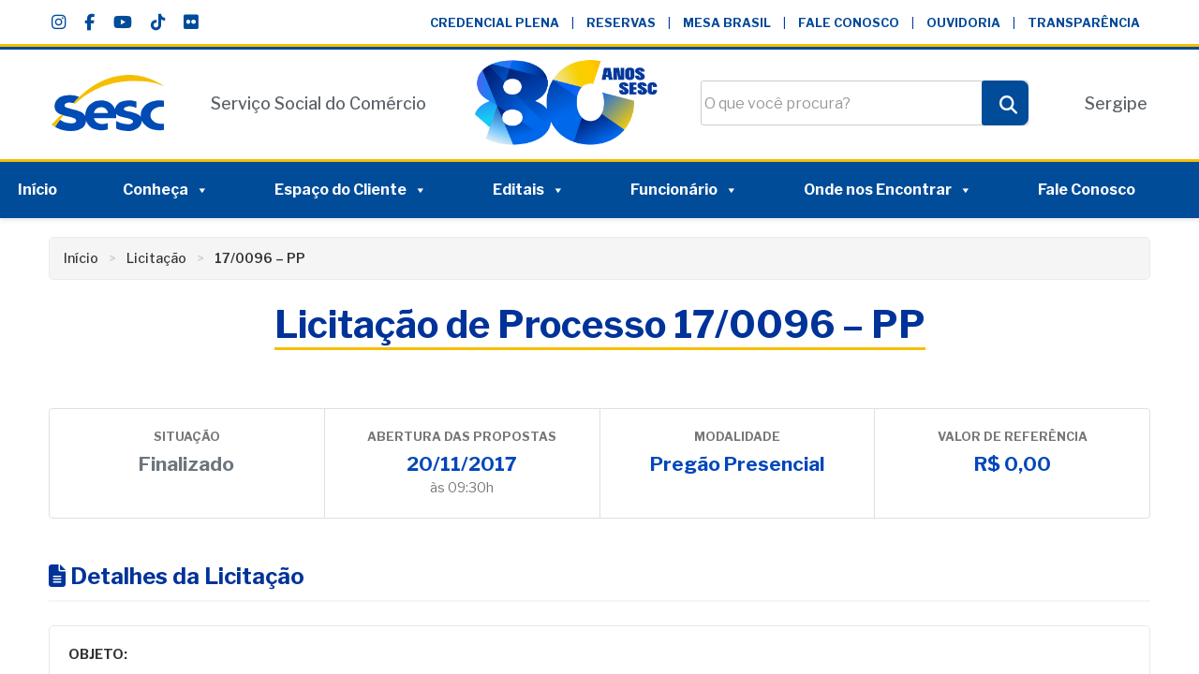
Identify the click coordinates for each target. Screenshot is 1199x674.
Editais (529, 190)
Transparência (1084, 23)
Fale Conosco (848, 23)
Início (37, 189)
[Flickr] (191, 22)
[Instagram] (59, 22)
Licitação (156, 258)
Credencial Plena (494, 23)
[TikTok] (158, 22)
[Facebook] (89, 22)
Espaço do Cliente (350, 190)
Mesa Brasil (727, 23)
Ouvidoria (963, 23)
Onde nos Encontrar (888, 190)
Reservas (621, 23)
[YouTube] (122, 22)
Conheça (166, 190)
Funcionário (684, 190)
